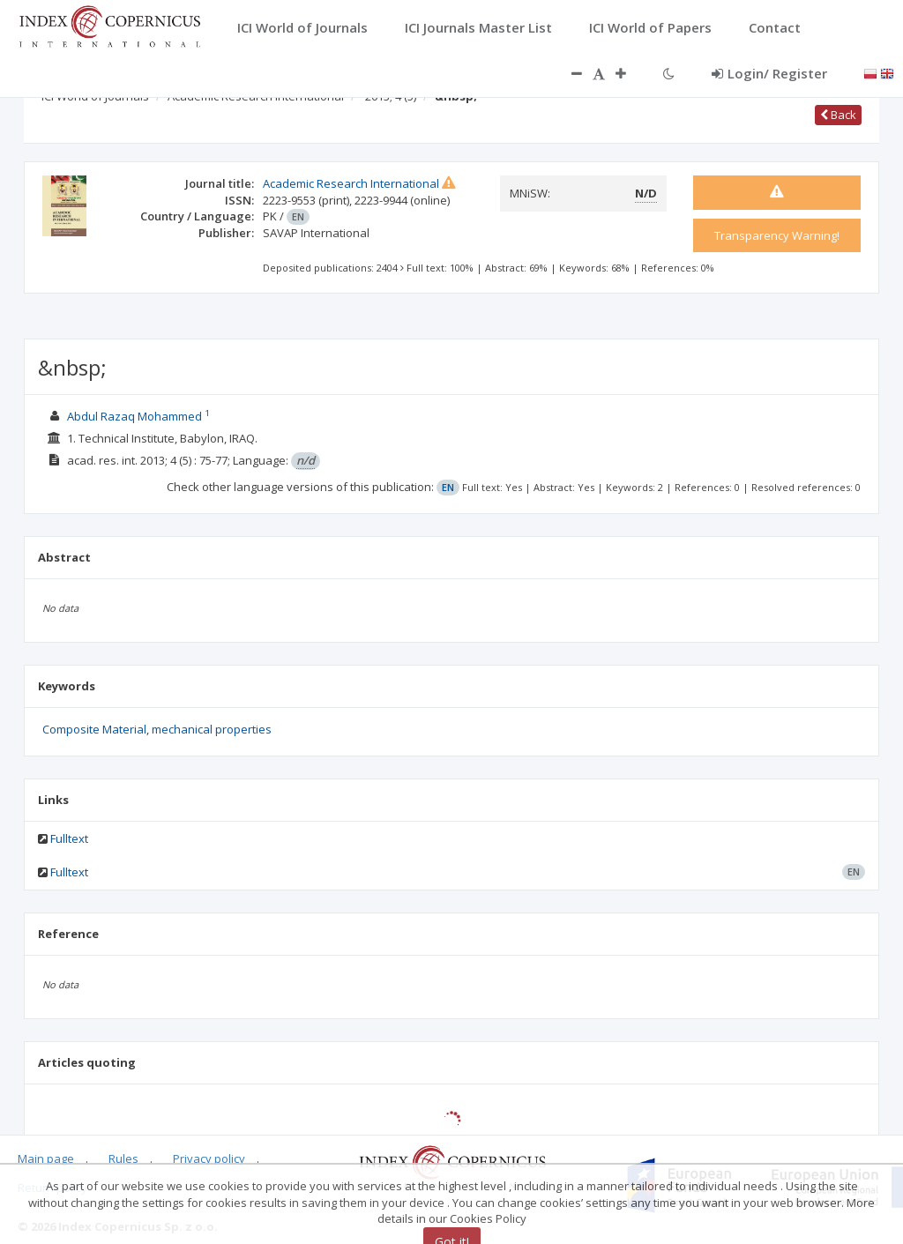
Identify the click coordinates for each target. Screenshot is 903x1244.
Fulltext (69, 838)
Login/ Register (769, 73)
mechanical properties (212, 729)
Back (838, 115)
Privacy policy (209, 1158)
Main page (46, 1158)
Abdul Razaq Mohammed (134, 416)
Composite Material (94, 729)
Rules (123, 1158)
